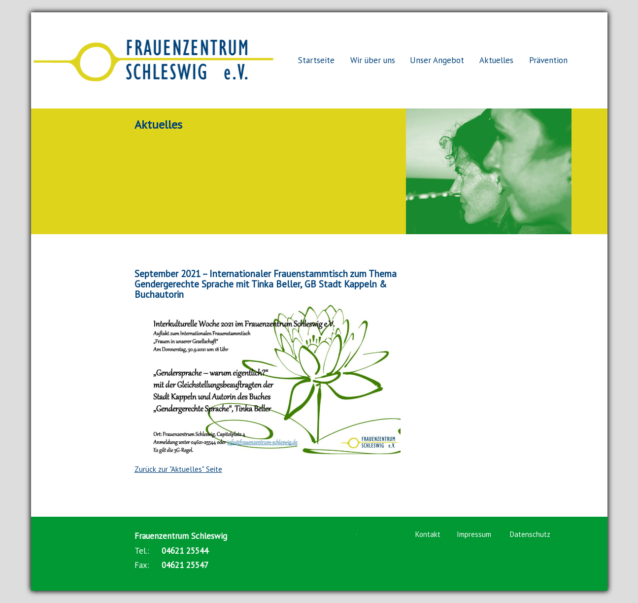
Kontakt (427, 534)
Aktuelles (496, 60)
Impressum (474, 534)
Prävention (548, 60)
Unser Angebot (437, 60)
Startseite (316, 60)
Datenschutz (530, 534)
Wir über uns (372, 60)
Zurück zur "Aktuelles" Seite (178, 469)
